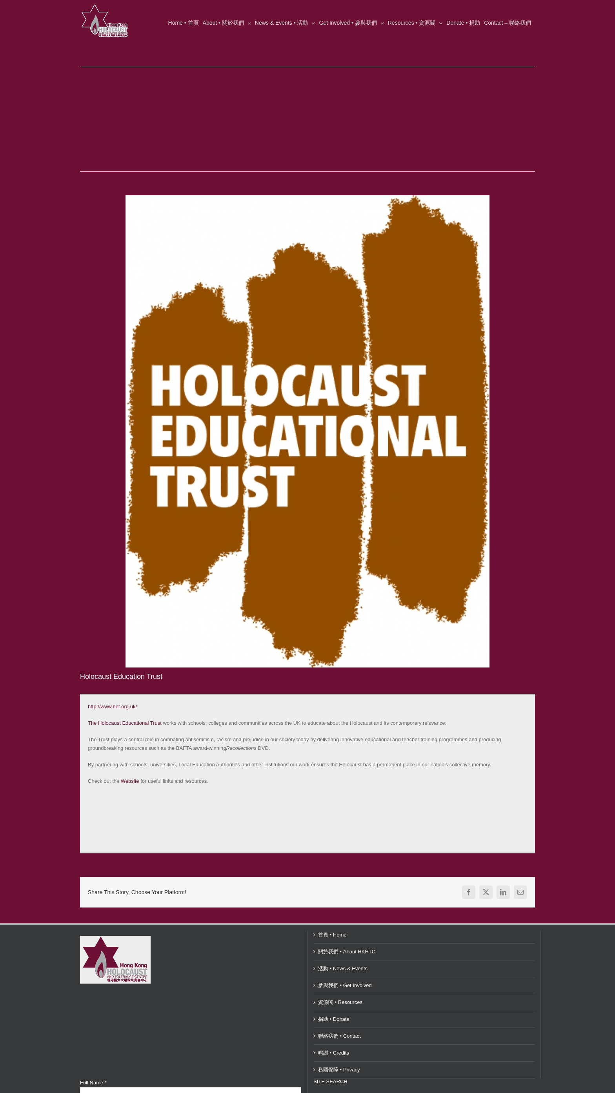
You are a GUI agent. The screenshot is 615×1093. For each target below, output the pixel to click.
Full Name (93, 1083)
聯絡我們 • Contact (339, 1036)
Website (130, 781)
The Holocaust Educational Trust (125, 723)
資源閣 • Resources (340, 1002)
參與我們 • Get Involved (345, 985)
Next (479, 164)
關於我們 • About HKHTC (346, 952)
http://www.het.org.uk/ (112, 706)
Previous (457, 164)
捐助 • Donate (333, 1019)
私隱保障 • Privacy (339, 1070)
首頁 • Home (332, 935)
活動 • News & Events (343, 968)
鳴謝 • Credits (333, 1053)
